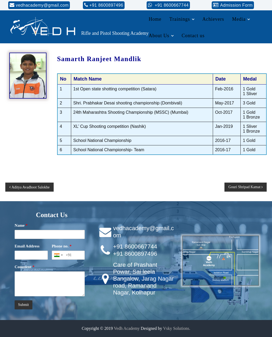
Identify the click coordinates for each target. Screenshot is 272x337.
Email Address (27, 246)
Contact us (193, 35)
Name (21, 225)
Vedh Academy (127, 328)
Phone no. (62, 246)
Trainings (179, 19)
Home (155, 19)
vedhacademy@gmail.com (42, 5)
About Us (159, 35)
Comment (25, 267)
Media (239, 19)
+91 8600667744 (171, 5)
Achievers (213, 19)
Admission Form (236, 5)
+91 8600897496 (106, 5)
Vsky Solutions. (176, 328)
